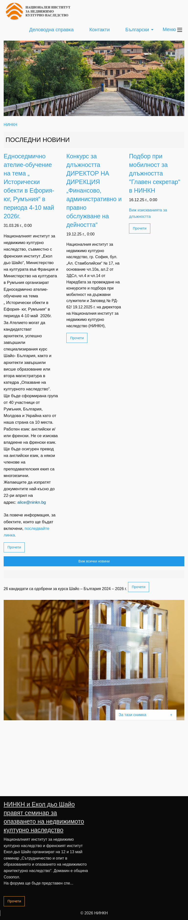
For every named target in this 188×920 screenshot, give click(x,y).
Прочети (14, 547)
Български (137, 29)
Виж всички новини (93, 561)
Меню (172, 29)
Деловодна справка (51, 29)
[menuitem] (51, 29)
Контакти (99, 29)
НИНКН (10, 125)
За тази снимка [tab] (132, 715)
